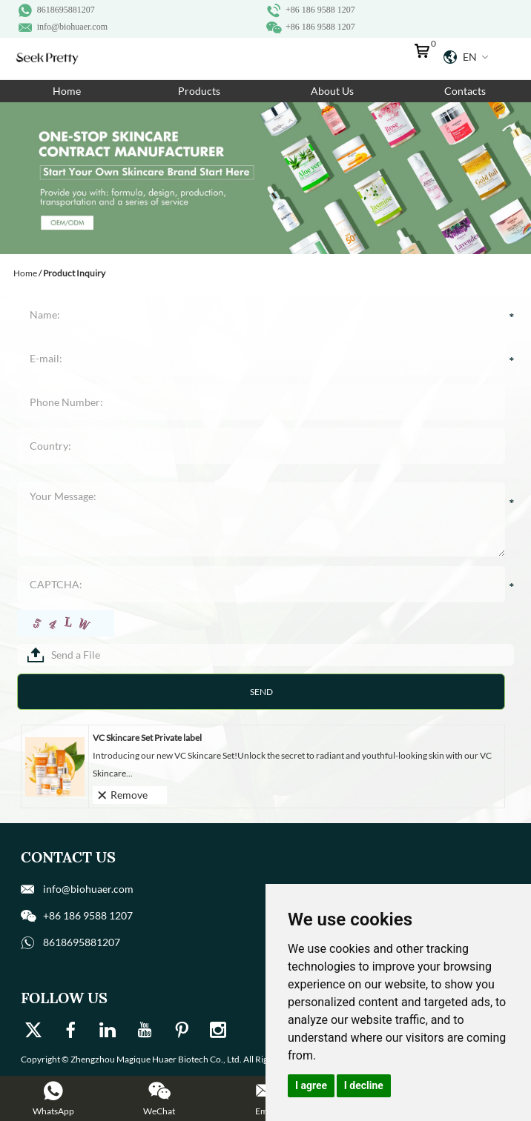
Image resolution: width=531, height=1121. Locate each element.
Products (199, 90)
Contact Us (68, 857)
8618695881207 (66, 9)
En (465, 57)
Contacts (465, 90)
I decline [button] (363, 1085)
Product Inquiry (74, 273)
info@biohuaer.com (72, 26)
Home (67, 90)
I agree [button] (311, 1085)
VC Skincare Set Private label (147, 737)
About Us (332, 90)
